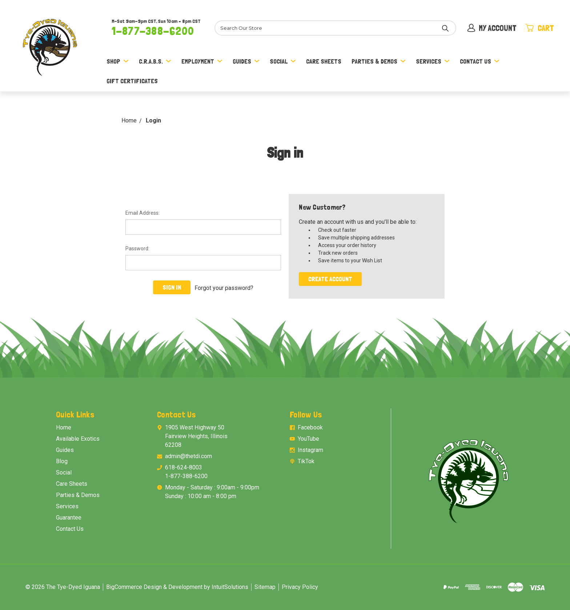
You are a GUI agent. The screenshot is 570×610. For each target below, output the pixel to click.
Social (283, 61)
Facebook (310, 427)
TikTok (306, 461)
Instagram (310, 450)
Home (63, 427)
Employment (201, 61)
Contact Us (479, 61)
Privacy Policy (300, 586)
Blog (62, 461)
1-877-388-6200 (153, 30)
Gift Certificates (132, 81)
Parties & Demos (379, 61)
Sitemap (265, 586)
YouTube (308, 438)
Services (433, 61)
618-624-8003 (183, 467)
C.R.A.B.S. (155, 61)
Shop (118, 61)
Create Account (330, 279)
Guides (246, 61)
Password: (137, 248)
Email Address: (142, 213)
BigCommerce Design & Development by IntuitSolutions (177, 586)
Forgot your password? (223, 287)
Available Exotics (78, 438)
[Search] (332, 28)
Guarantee (68, 517)
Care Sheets (323, 61)
